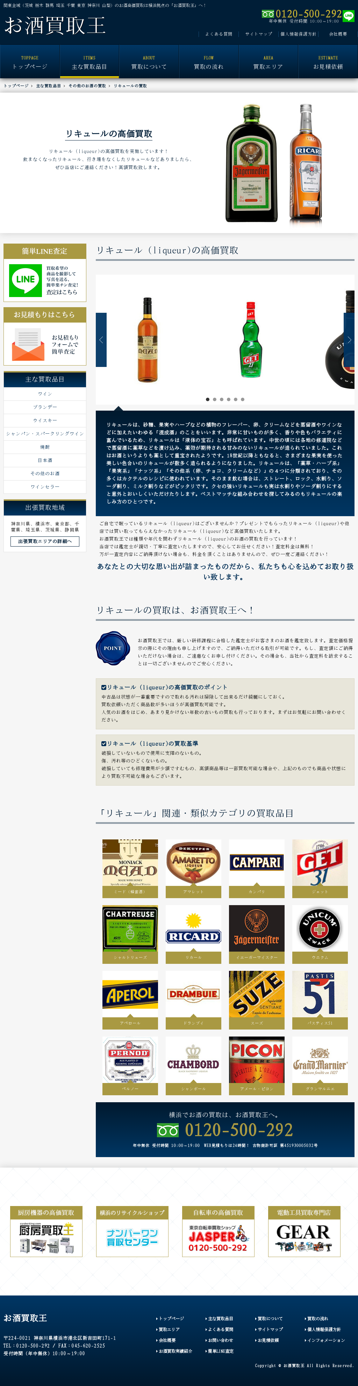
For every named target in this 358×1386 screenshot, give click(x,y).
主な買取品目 (89, 57)
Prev (101, 340)
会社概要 (338, 34)
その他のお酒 (45, 473)
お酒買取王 (55, 26)
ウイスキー (45, 420)
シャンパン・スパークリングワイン (45, 433)
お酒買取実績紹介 (174, 1351)
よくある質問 (218, 34)
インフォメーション (325, 1340)
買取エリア (268, 57)
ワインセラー (45, 487)
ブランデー (45, 407)
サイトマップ (258, 34)
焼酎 (45, 447)
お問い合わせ (219, 1340)
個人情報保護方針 (298, 34)
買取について (149, 57)
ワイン (45, 394)
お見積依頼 (328, 57)
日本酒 (45, 460)
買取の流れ (208, 57)
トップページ (29, 57)
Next (349, 340)
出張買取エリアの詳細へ (45, 541)
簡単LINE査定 (220, 1351)
